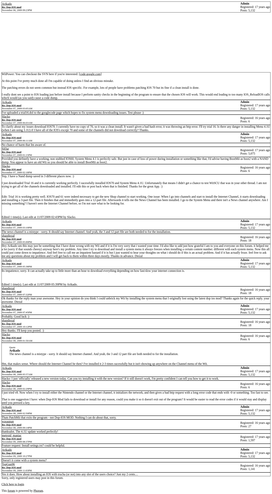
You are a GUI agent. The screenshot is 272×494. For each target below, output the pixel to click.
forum (11, 490)
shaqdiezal (8, 235)
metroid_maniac (12, 435)
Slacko (6, 116)
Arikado (7, 3)
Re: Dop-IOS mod (11, 7)
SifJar (5, 148)
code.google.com (90, 74)
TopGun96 (8, 464)
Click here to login (13, 484)
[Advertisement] (136, 43)
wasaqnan (8, 421)
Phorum (38, 490)
